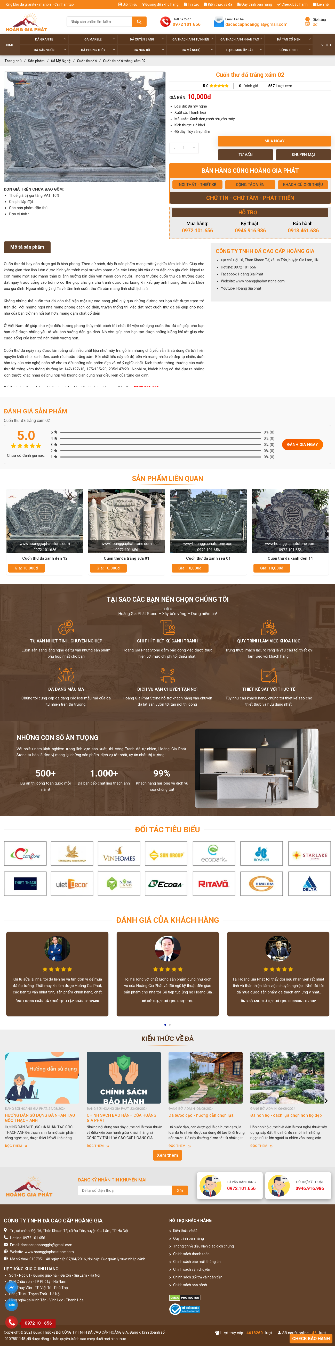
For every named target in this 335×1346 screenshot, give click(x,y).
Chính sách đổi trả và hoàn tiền (195, 1277)
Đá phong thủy (98, 50)
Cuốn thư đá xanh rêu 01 (208, 558)
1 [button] (165, 1026)
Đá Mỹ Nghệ (197, 50)
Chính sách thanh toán (189, 1254)
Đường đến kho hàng (160, 4)
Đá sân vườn (50, 50)
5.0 (205, 86)
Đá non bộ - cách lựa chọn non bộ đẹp (287, 1115)
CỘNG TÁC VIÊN (250, 184)
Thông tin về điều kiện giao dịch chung (201, 1246)
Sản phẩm (36, 61)
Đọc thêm (17, 1146)
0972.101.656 (197, 230)
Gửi (180, 1190)
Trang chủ (13, 61)
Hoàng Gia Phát (250, 274)
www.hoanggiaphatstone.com (260, 281)
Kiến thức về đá (218, 4)
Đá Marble (99, 39)
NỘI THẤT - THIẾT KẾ (197, 184)
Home (9, 45)
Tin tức (191, 4)
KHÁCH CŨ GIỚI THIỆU (303, 184)
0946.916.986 (250, 230)
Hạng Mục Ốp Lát (244, 50)
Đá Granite (50, 39)
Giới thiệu (127, 4)
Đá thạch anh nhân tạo (241, 39)
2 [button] (170, 1026)
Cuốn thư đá (87, 61)
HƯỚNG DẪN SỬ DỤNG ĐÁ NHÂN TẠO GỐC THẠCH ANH (41, 1118)
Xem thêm (167, 1155)
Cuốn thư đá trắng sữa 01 (126, 558)
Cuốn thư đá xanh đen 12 (45, 558)
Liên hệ (321, 4)
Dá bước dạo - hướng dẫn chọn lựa (202, 1115)
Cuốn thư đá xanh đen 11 (290, 558)
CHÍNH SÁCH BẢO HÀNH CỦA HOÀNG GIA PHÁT (123, 1118)
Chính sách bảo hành (188, 1285)
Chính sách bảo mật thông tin (195, 1262)
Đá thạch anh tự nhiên (192, 39)
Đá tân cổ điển (294, 39)
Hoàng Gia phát (248, 288)
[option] (85, 126)
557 (271, 86)
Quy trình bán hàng (254, 4)
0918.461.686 (303, 230)
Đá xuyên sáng (147, 39)
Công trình (295, 50)
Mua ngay (274, 141)
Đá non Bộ (149, 50)
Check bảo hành (292, 4)
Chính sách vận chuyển (189, 1269)
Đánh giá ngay (302, 444)
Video (326, 45)
